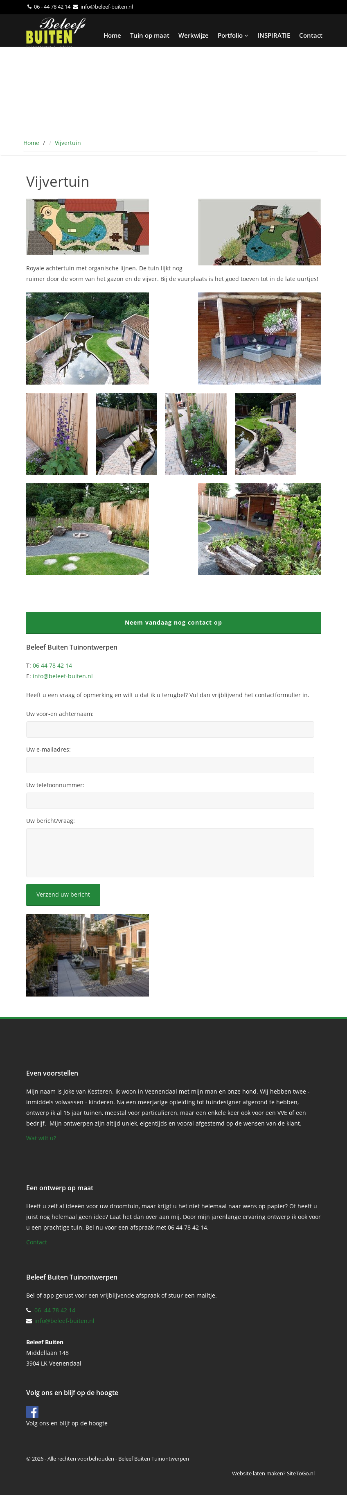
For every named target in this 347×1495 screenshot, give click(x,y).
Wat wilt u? (41, 1138)
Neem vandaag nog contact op (173, 622)
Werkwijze (193, 35)
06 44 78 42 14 (52, 665)
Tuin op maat (149, 35)
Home (112, 35)
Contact (310, 35)
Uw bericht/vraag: (50, 821)
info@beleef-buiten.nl (107, 6)
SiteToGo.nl (301, 1473)
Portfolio (233, 35)
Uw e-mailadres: (48, 749)
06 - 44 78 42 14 (52, 6)
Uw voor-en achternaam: (60, 714)
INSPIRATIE (273, 35)
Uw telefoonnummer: (55, 785)
